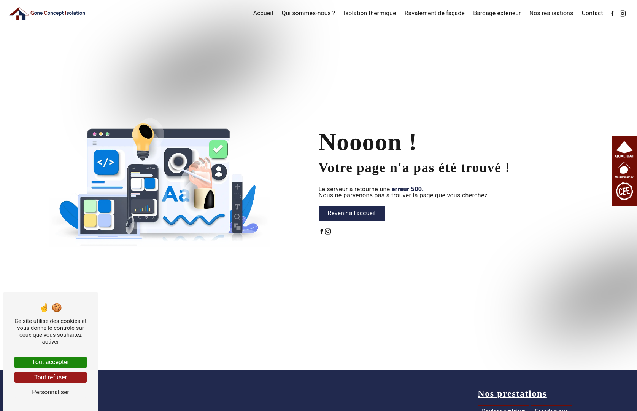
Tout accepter (50, 362)
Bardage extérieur (497, 13)
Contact (592, 13)
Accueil (263, 13)
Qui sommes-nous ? (308, 13)
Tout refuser (50, 377)
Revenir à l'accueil (352, 213)
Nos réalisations (551, 13)
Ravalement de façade (435, 13)
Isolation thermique (370, 13)
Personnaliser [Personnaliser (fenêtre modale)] (50, 392)
